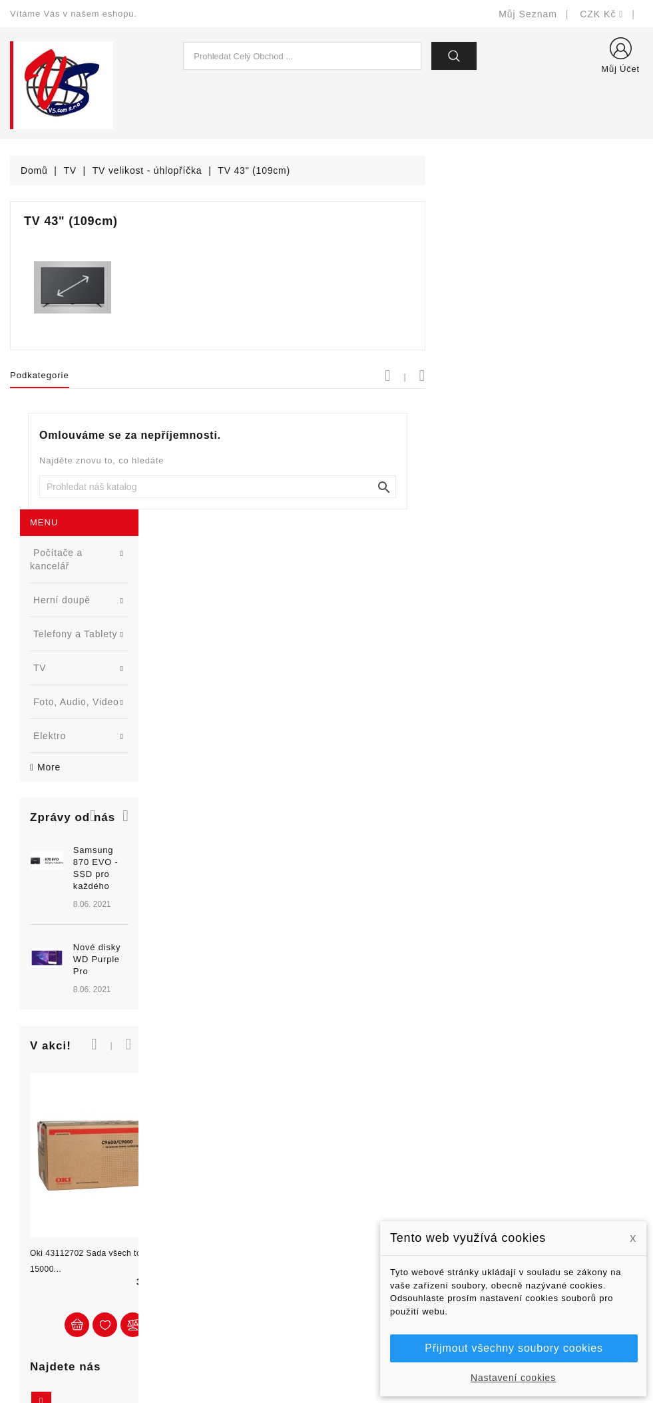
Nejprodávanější (209, 1193)
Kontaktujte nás (372, 1273)
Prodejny (356, 1313)
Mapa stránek (367, 1293)
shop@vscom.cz (63, 1253)
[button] (175, 449)
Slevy (185, 1153)
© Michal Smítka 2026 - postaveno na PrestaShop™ (326, 1358)
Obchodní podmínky (381, 1213)
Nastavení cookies (513, 1377)
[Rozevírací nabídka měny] (601, 14)
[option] (109, 553)
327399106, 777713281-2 (83, 1233)
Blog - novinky (205, 1233)
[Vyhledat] (435, 486)
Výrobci (189, 1213)
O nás (350, 1233)
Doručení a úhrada (378, 1153)
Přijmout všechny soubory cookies (513, 1348)
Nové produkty (205, 1173)
